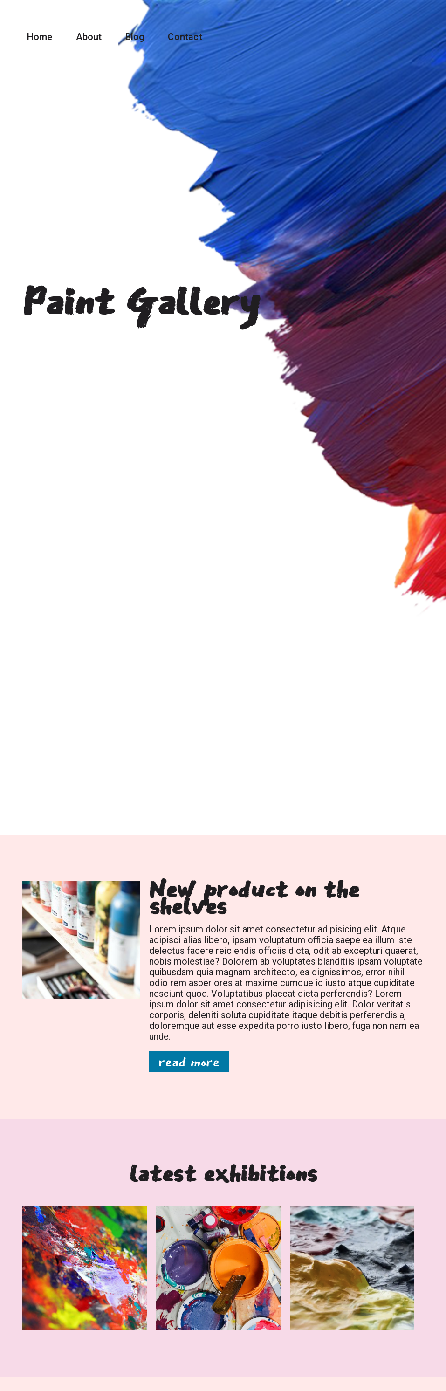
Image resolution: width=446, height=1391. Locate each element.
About (89, 36)
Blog (135, 36)
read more (189, 1061)
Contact (185, 36)
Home (40, 36)
